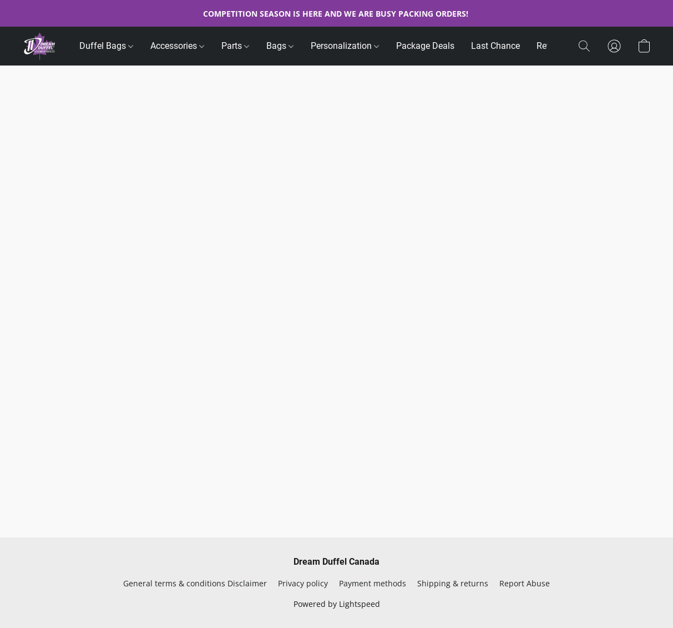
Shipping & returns (452, 583)
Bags (280, 46)
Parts (235, 46)
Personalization (345, 46)
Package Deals (425, 46)
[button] (39, 46)
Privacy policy (303, 583)
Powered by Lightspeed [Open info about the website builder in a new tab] (337, 604)
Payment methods (372, 583)
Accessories (177, 46)
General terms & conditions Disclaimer (195, 583)
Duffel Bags (106, 46)
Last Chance (495, 46)
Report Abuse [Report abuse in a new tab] (524, 583)
